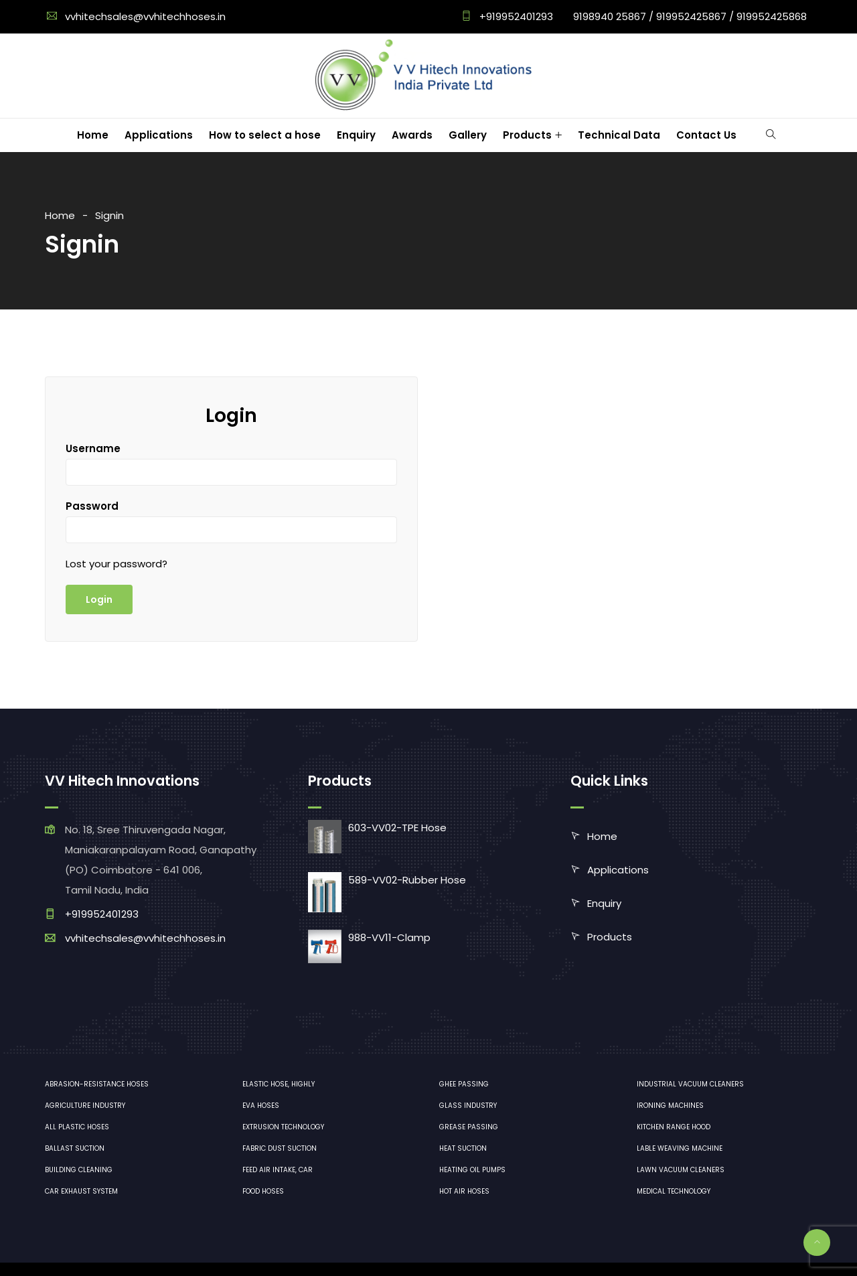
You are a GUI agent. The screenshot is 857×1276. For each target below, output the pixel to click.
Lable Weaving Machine (679, 1148)
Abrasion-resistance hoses (97, 1084)
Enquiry (356, 135)
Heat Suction (463, 1148)
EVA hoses (260, 1106)
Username (93, 448)
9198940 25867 (609, 16)
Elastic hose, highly (278, 1084)
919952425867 (691, 16)
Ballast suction (74, 1148)
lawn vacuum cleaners (680, 1170)
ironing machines (670, 1106)
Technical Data (619, 135)
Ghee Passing (464, 1084)
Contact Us (706, 135)
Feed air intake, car (277, 1170)
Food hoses (263, 1191)
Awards (412, 135)
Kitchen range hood (673, 1127)
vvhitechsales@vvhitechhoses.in (145, 16)
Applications (159, 135)
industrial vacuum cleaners (690, 1084)
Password (92, 506)
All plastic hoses (77, 1127)
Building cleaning (78, 1170)
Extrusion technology (283, 1127)
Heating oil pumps (472, 1170)
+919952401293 (515, 16)
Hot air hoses (464, 1191)
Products (527, 135)
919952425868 (771, 16)
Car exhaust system (81, 1191)
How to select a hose (265, 135)
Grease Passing (468, 1127)
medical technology (673, 1191)
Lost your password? (116, 564)
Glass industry (468, 1106)
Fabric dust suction (279, 1148)
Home (92, 135)
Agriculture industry (85, 1106)
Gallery (468, 135)
